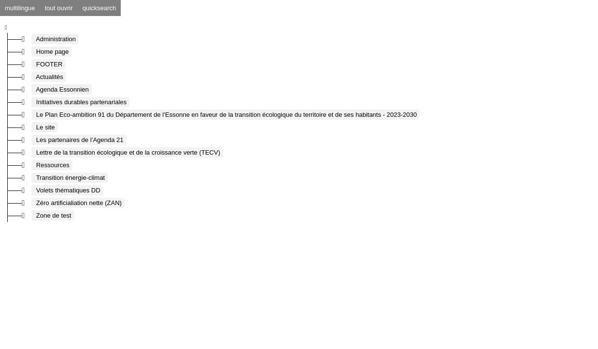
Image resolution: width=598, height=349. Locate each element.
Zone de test (52, 215)
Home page (51, 51)
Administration (55, 39)
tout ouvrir (59, 8)
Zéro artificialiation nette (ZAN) (78, 202)
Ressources (51, 165)
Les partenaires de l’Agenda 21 (79, 139)
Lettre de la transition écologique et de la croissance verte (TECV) (127, 152)
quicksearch (99, 8)
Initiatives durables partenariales (80, 102)
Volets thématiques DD (67, 190)
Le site (44, 127)
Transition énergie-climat (69, 177)
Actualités (48, 76)
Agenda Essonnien (61, 89)
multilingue (20, 8)
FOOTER (48, 64)
